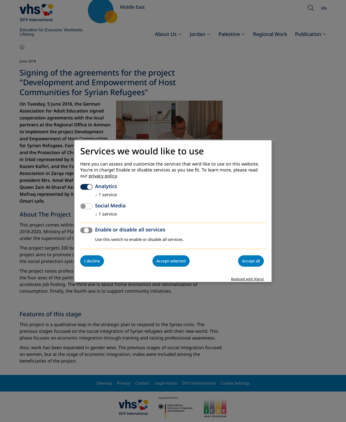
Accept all (251, 261)
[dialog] (173, 211)
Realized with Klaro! (247, 279)
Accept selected (171, 261)
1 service (106, 195)
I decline (92, 261)
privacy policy (103, 176)
